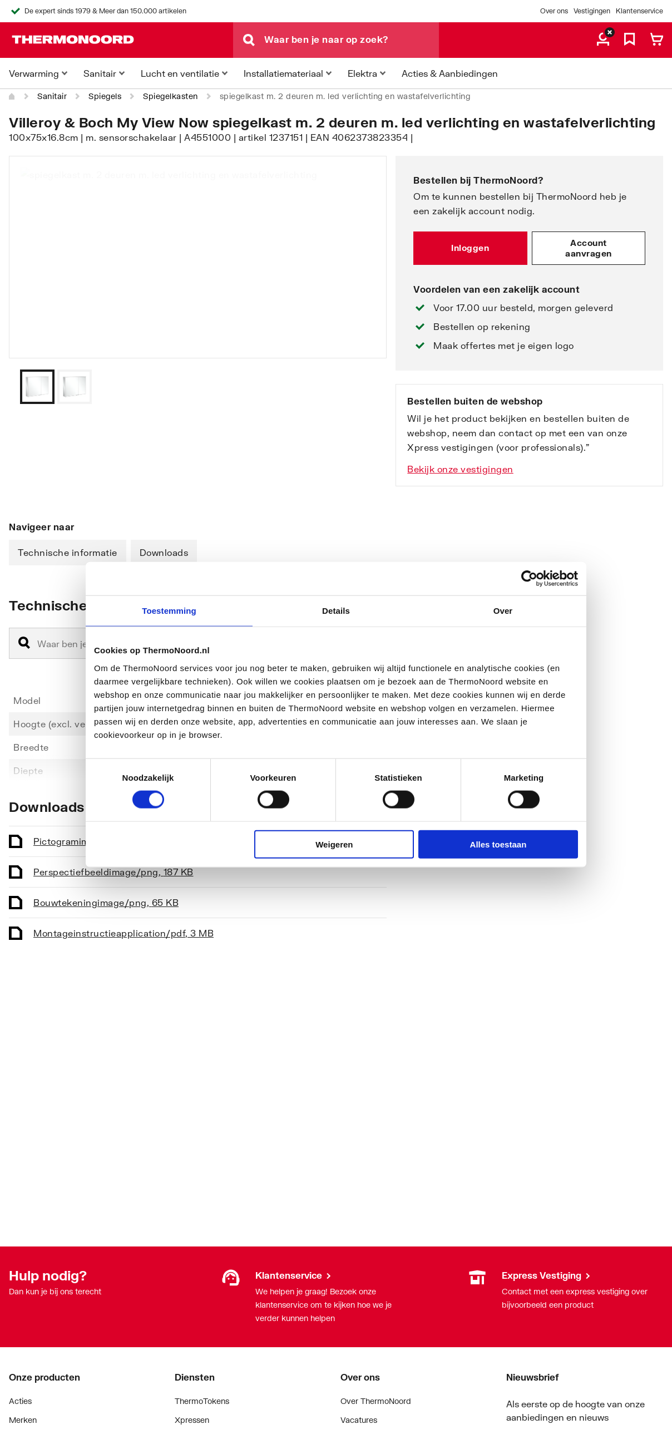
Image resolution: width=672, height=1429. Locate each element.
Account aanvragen (588, 248)
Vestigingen (592, 11)
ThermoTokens (202, 1401)
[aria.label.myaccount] (603, 40)
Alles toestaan (498, 844)
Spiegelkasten (170, 96)
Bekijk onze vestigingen (460, 469)
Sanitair (52, 96)
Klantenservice (639, 11)
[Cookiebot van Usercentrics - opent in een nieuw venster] (529, 578)
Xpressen (192, 1420)
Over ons (554, 11)
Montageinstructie (123, 933)
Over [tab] (503, 610)
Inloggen (470, 248)
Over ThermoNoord (375, 1401)
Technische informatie (67, 552)
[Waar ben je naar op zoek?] (351, 40)
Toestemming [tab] (169, 610)
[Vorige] (364, 387)
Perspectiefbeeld (113, 871)
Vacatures (358, 1420)
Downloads (164, 552)
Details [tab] (336, 610)
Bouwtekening (106, 902)
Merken (23, 1420)
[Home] (12, 96)
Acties (20, 1401)
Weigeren (334, 844)
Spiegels (104, 96)
